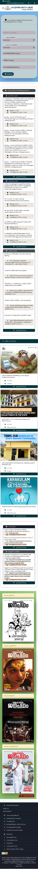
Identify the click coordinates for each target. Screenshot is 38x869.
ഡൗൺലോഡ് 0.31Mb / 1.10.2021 (16, 544)
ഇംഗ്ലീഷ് (6, 1)
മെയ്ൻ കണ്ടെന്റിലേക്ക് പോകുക (15, 3)
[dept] (19, 53)
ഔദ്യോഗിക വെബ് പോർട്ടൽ (13, 830)
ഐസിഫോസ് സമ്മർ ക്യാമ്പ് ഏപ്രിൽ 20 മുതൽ (17, 315)
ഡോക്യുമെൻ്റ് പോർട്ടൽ (12, 827)
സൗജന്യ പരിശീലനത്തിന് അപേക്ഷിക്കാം (15, 270)
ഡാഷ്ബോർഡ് (9, 821)
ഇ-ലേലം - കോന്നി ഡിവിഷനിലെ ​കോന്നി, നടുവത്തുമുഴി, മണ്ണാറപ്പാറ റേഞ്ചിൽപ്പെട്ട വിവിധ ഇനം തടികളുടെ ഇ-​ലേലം (19, 119)
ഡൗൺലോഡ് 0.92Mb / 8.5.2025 (17, 242)
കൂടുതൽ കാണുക (19, 177)
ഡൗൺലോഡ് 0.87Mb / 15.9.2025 (18, 206)
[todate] (19, 47)
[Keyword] (19, 33)
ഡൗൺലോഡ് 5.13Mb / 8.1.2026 (18, 125)
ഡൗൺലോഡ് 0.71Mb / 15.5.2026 (16, 580)
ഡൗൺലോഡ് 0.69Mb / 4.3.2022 (16, 535)
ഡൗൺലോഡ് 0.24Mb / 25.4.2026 (18, 172)
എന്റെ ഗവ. (5, 808)
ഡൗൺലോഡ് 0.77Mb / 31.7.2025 (18, 229)
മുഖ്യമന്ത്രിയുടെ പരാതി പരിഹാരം (15, 824)
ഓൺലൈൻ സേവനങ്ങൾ (12, 818)
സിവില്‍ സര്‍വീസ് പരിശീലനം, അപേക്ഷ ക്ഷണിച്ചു (17, 300)
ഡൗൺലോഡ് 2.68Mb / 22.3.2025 (18, 194)
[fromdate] (19, 40)
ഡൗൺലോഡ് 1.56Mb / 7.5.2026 (18, 112)
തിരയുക (9, 74)
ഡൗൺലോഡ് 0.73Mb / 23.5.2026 (16, 565)
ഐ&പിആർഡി (6, 811)
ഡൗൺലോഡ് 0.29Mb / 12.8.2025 (18, 217)
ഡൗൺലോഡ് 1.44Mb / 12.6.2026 (18, 140)
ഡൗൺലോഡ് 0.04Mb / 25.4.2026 (18, 157)
